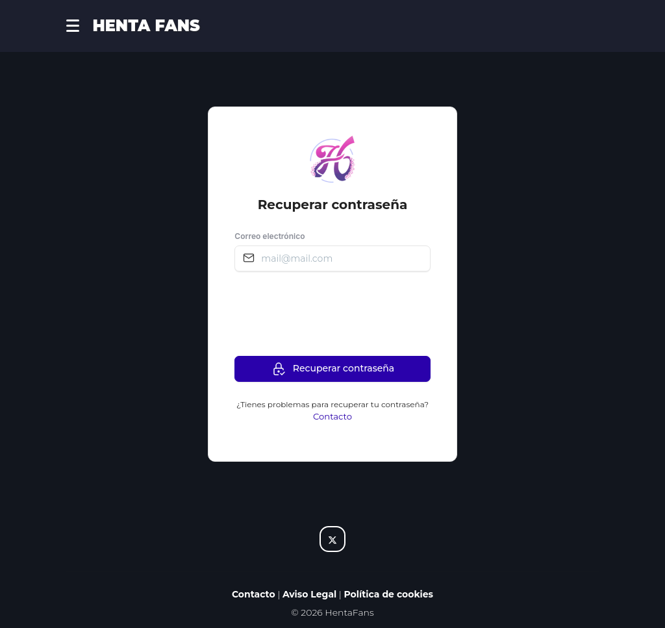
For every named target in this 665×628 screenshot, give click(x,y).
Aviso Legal (309, 594)
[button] (79, 26)
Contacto (332, 416)
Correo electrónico (269, 236)
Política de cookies (389, 594)
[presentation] (333, 313)
